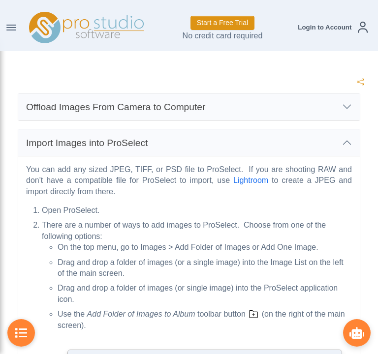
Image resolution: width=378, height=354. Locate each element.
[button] (333, 27)
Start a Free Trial (222, 23)
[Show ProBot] (357, 333)
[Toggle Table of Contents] (21, 333)
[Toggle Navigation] (11, 27)
